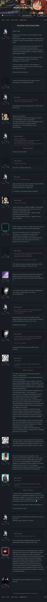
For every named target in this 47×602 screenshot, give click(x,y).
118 (8, 38)
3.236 (8, 167)
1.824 (8, 447)
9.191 (8, 234)
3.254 (8, 297)
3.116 (8, 281)
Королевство (27, 15)
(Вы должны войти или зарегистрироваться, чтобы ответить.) (25, 593)
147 (8, 485)
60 (8, 123)
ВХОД (41, 15)
